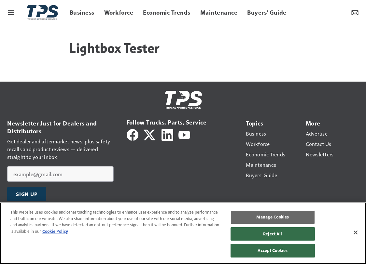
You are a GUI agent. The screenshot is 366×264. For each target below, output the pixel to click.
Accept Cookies (273, 250)
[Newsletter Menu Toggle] (355, 12)
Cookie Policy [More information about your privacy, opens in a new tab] (55, 231)
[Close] (355, 232)
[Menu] (11, 12)
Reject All (272, 233)
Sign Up (26, 194)
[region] (183, 233)
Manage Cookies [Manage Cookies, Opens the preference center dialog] (272, 216)
